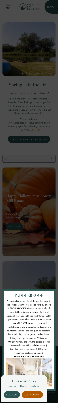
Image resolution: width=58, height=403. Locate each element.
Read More (11, 394)
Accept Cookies (32, 394)
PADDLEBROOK (16, 308)
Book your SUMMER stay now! (29, 356)
